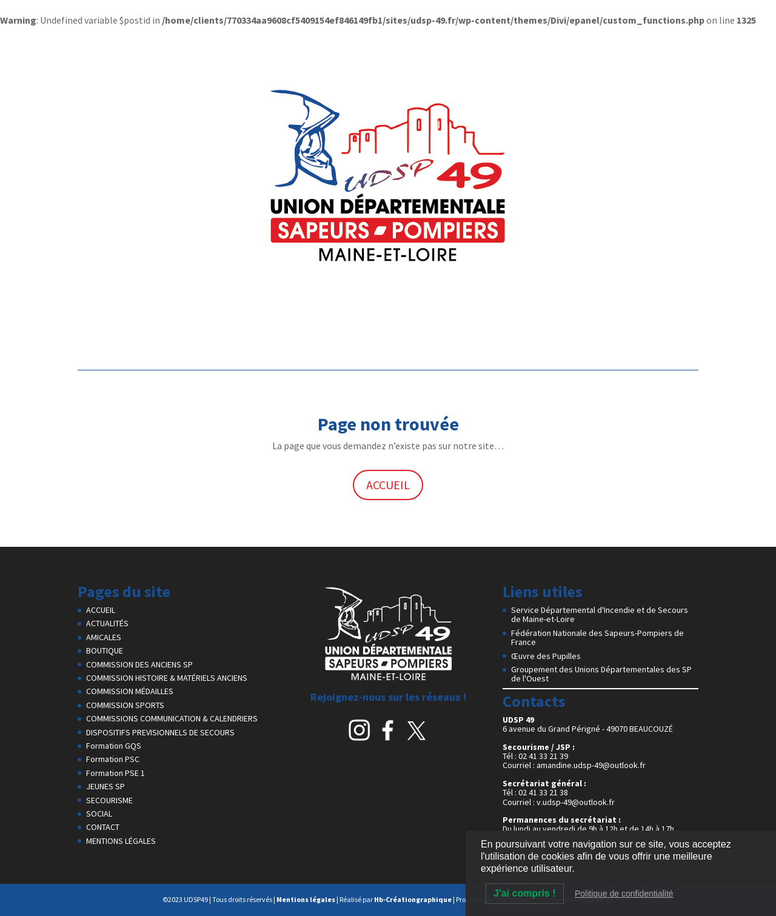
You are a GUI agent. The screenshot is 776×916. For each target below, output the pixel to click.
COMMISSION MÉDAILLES (129, 691)
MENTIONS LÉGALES (121, 840)
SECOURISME (109, 800)
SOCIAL (99, 813)
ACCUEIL (388, 484)
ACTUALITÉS (107, 623)
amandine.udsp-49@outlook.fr (591, 765)
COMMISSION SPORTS (125, 705)
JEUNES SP (105, 786)
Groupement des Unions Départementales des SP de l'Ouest (601, 674)
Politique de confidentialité (624, 893)
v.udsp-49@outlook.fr (576, 802)
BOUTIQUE (104, 650)
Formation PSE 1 (115, 772)
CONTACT (102, 826)
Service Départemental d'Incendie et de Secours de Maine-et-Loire (599, 614)
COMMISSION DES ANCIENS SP (139, 664)
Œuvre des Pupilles (546, 655)
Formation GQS (113, 745)
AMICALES (103, 637)
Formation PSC (112, 759)
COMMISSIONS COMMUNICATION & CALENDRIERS (172, 718)
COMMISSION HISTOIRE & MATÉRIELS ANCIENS (166, 677)
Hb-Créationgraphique (413, 899)
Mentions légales (305, 899)
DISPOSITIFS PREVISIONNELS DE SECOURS (160, 732)
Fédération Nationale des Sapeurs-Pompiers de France (597, 637)
